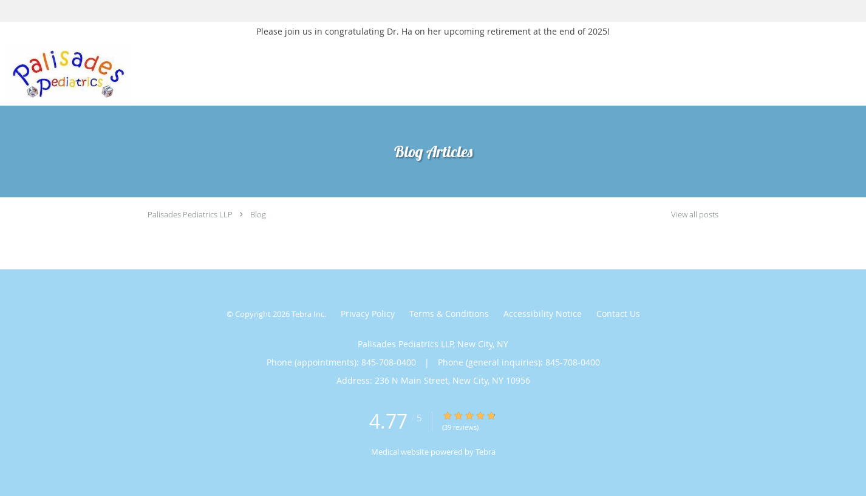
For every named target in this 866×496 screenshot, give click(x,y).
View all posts (694, 214)
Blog (258, 214)
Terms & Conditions (449, 313)
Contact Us (618, 313)
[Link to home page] (66, 73)
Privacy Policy (368, 313)
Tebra (486, 451)
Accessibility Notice (542, 313)
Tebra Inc (308, 313)
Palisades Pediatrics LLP (190, 214)
